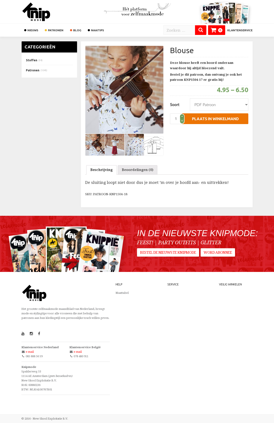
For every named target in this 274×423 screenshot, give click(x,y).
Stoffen (31, 60)
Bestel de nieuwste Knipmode (168, 254)
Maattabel (122, 292)
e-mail (30, 351)
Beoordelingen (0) (137, 170)
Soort (174, 104)
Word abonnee (219, 254)
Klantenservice (240, 30)
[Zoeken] (200, 30)
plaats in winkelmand (215, 119)
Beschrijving (101, 170)
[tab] (101, 170)
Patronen (32, 70)
